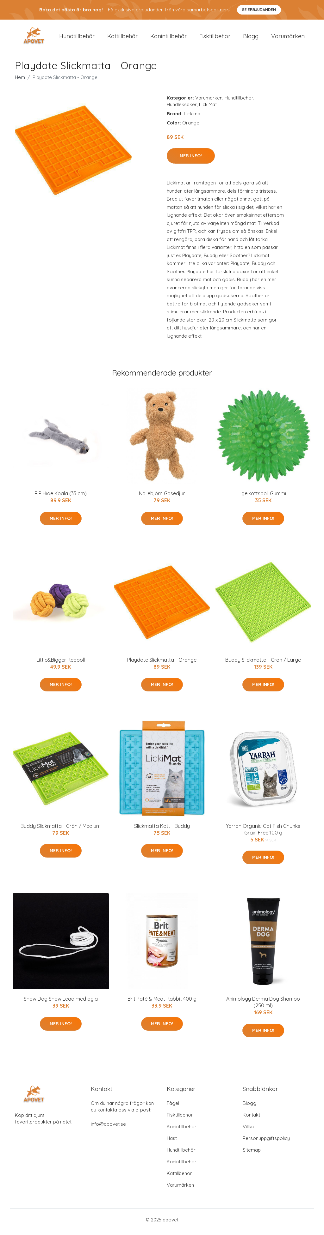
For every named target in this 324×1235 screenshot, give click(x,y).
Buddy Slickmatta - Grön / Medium (61, 830)
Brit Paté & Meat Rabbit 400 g (162, 1003)
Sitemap (252, 1154)
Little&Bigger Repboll (60, 664)
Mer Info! (191, 160)
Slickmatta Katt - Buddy (162, 830)
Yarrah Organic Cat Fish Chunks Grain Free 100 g (263, 833)
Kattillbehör (122, 38)
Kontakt (251, 1119)
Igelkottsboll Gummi (263, 498)
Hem (20, 82)
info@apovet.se (108, 1128)
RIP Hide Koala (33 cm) (60, 498)
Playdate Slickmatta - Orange (161, 664)
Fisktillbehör (214, 38)
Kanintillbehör (168, 38)
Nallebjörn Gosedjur (162, 498)
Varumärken (288, 38)
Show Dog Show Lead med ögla (61, 1003)
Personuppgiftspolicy (266, 1143)
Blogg (251, 38)
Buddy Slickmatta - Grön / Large (263, 664)
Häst (172, 1143)
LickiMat (208, 109)
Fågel (173, 1108)
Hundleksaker (182, 109)
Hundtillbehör (77, 38)
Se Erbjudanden (259, 9)
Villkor (249, 1131)
